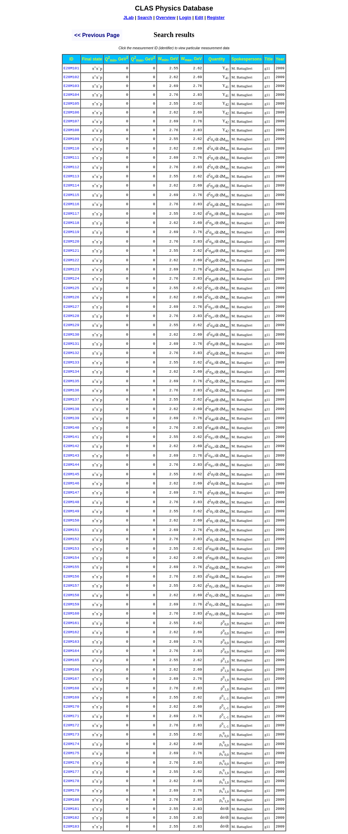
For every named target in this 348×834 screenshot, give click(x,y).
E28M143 (71, 456)
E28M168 (71, 688)
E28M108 (71, 130)
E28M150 (71, 520)
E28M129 (71, 325)
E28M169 (71, 697)
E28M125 (71, 288)
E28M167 (71, 679)
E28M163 (71, 642)
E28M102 (71, 77)
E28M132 (71, 353)
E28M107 (71, 121)
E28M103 (71, 86)
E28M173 (71, 734)
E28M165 (71, 660)
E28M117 (71, 214)
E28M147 (71, 493)
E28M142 (71, 446)
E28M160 (71, 613)
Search (144, 17)
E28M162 (71, 632)
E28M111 (71, 158)
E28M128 (71, 316)
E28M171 (71, 716)
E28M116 (71, 204)
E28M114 (71, 185)
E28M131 (71, 344)
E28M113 (71, 176)
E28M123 (71, 269)
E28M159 (71, 604)
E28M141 (71, 437)
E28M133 (71, 362)
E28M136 (71, 390)
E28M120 (71, 241)
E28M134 (71, 372)
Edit (199, 17)
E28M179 (71, 790)
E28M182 (71, 818)
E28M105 (71, 104)
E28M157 (71, 586)
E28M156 (71, 576)
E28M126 (71, 297)
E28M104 (71, 95)
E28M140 (71, 428)
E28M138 (71, 409)
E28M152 (71, 539)
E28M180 (71, 800)
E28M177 (71, 772)
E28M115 (71, 195)
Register (216, 17)
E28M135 (71, 381)
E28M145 (71, 474)
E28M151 (71, 530)
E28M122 (71, 260)
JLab (128, 17)
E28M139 (71, 418)
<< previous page (97, 35)
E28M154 (71, 558)
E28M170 (71, 707)
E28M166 (71, 670)
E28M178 (71, 781)
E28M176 (71, 763)
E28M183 (71, 826)
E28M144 (71, 465)
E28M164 (71, 651)
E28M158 (71, 595)
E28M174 (71, 744)
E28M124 (71, 279)
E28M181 (71, 809)
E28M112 (71, 167)
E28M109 (71, 139)
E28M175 (71, 753)
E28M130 (71, 335)
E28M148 (71, 502)
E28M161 (71, 623)
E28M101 (71, 68)
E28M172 (71, 725)
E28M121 (71, 251)
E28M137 (71, 399)
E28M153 (71, 549)
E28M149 (71, 511)
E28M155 (71, 567)
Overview (166, 17)
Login (185, 17)
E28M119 (71, 232)
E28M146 (71, 483)
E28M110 (71, 148)
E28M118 (71, 223)
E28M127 (71, 307)
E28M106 (71, 112)
